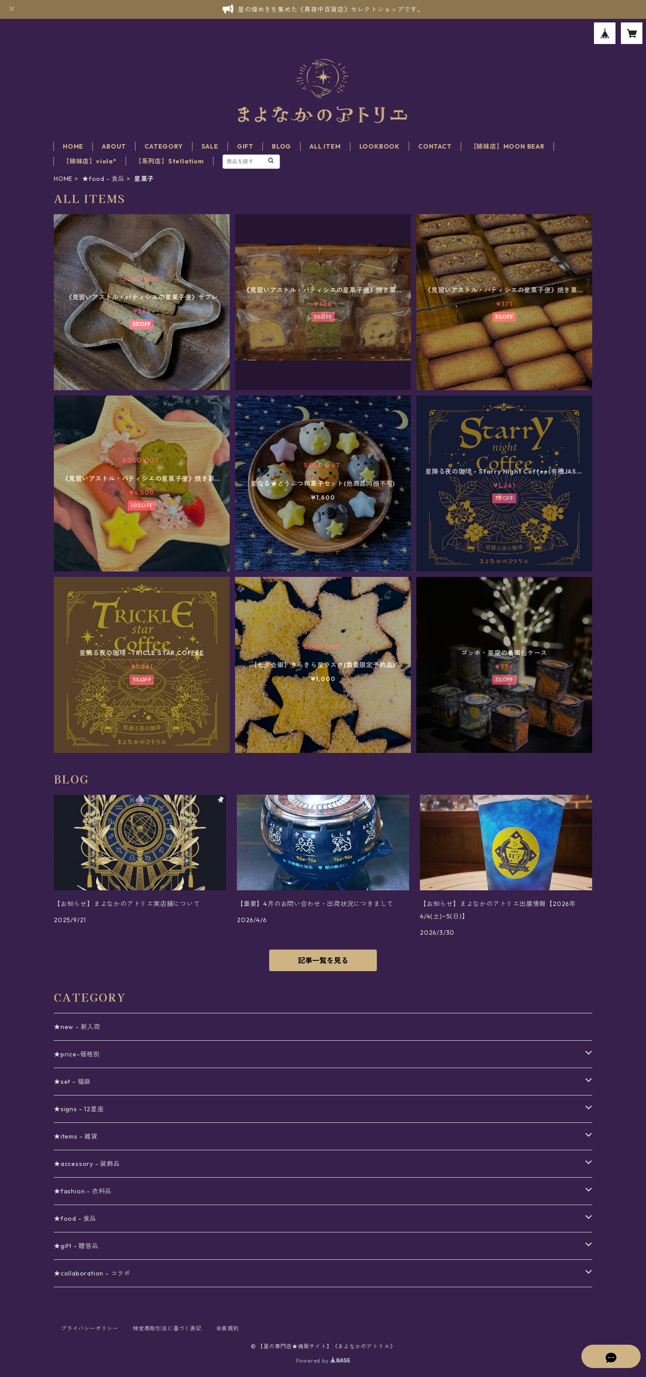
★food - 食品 (103, 179)
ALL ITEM (325, 146)
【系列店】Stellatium (169, 161)
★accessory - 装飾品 (87, 1164)
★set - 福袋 (72, 1082)
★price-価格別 (77, 1054)
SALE (209, 146)
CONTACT (435, 146)
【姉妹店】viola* (90, 161)
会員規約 (227, 1328)
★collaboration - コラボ (92, 1273)
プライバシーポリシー (89, 1328)
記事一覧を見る (323, 960)
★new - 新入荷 (77, 1027)
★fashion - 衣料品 (83, 1191)
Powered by (323, 1360)
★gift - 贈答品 (76, 1246)
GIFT (245, 146)
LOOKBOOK (379, 146)
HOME (73, 146)
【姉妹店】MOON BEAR (507, 146)
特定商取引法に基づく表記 (167, 1328)
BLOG (281, 146)
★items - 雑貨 (76, 1136)
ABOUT (114, 146)
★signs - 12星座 (79, 1109)
